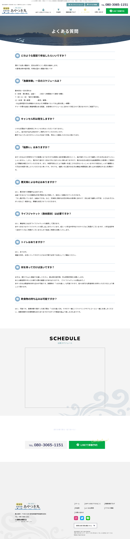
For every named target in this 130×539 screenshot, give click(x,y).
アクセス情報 (109, 508)
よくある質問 (85, 12)
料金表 (58, 12)
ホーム (77, 503)
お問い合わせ (99, 12)
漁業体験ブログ (71, 12)
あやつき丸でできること (43, 12)
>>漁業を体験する (21, 519)
